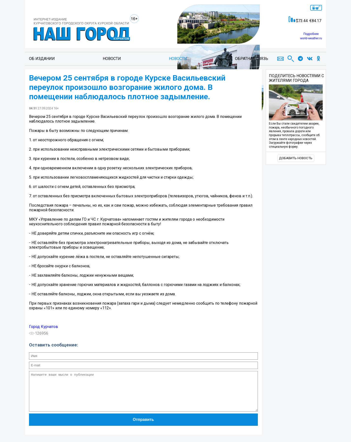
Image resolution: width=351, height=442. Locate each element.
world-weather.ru (311, 38)
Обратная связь (251, 58)
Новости (112, 58)
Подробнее (311, 34)
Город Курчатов (43, 326)
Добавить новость (295, 158)
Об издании (42, 58)
